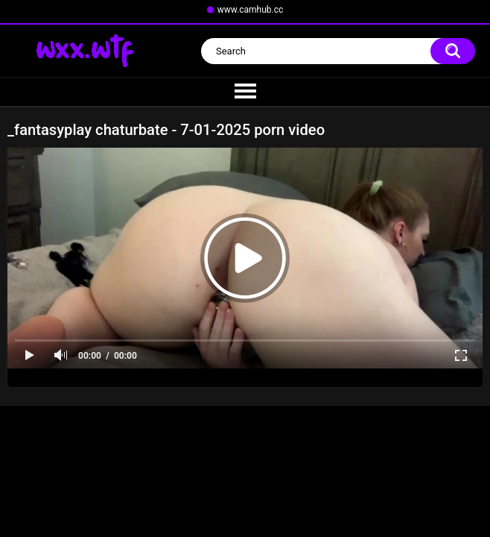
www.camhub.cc (250, 9)
